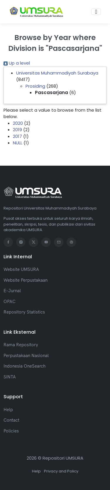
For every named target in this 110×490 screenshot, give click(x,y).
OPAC (10, 301)
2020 (18, 123)
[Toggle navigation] (96, 11)
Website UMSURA (21, 269)
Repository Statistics (24, 312)
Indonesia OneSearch (24, 366)
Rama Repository (21, 344)
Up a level (17, 63)
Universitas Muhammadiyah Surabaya (57, 73)
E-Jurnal (12, 290)
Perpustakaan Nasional (26, 355)
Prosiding (35, 86)
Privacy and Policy (61, 471)
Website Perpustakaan (26, 280)
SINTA (10, 377)
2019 (17, 130)
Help (8, 409)
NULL (17, 143)
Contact (11, 420)
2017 (17, 136)
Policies (11, 431)
